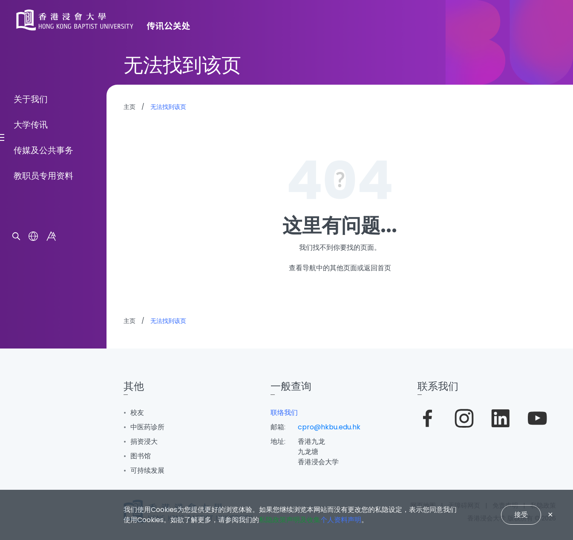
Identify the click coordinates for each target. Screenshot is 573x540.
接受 (521, 515)
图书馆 (140, 456)
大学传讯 (31, 268)
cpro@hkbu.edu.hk (329, 427)
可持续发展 (147, 470)
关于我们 (31, 242)
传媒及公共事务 (43, 293)
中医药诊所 (147, 427)
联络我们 (284, 412)
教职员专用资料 (43, 319)
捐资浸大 (144, 441)
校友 (137, 412)
